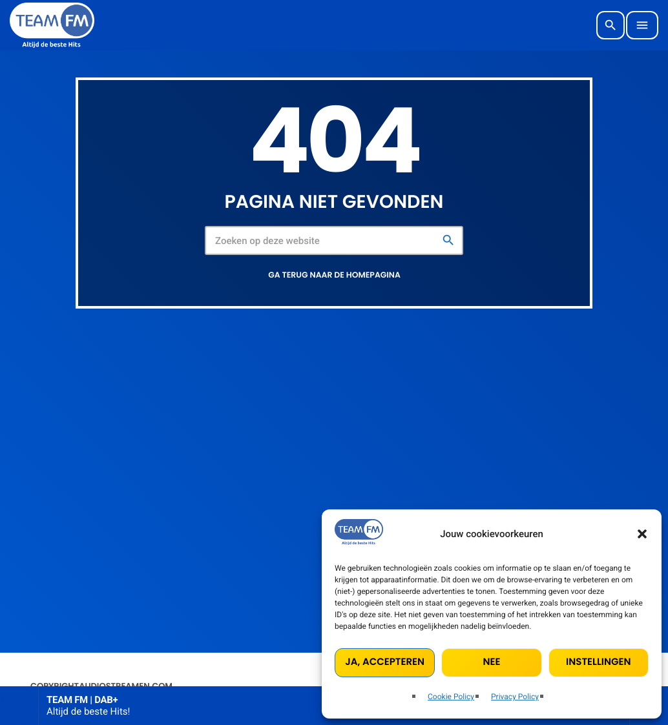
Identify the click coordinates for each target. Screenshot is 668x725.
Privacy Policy (515, 696)
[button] (642, 533)
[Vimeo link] (52, 25)
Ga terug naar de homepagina (334, 275)
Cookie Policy (451, 696)
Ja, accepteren (384, 662)
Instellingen (598, 662)
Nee (491, 662)
